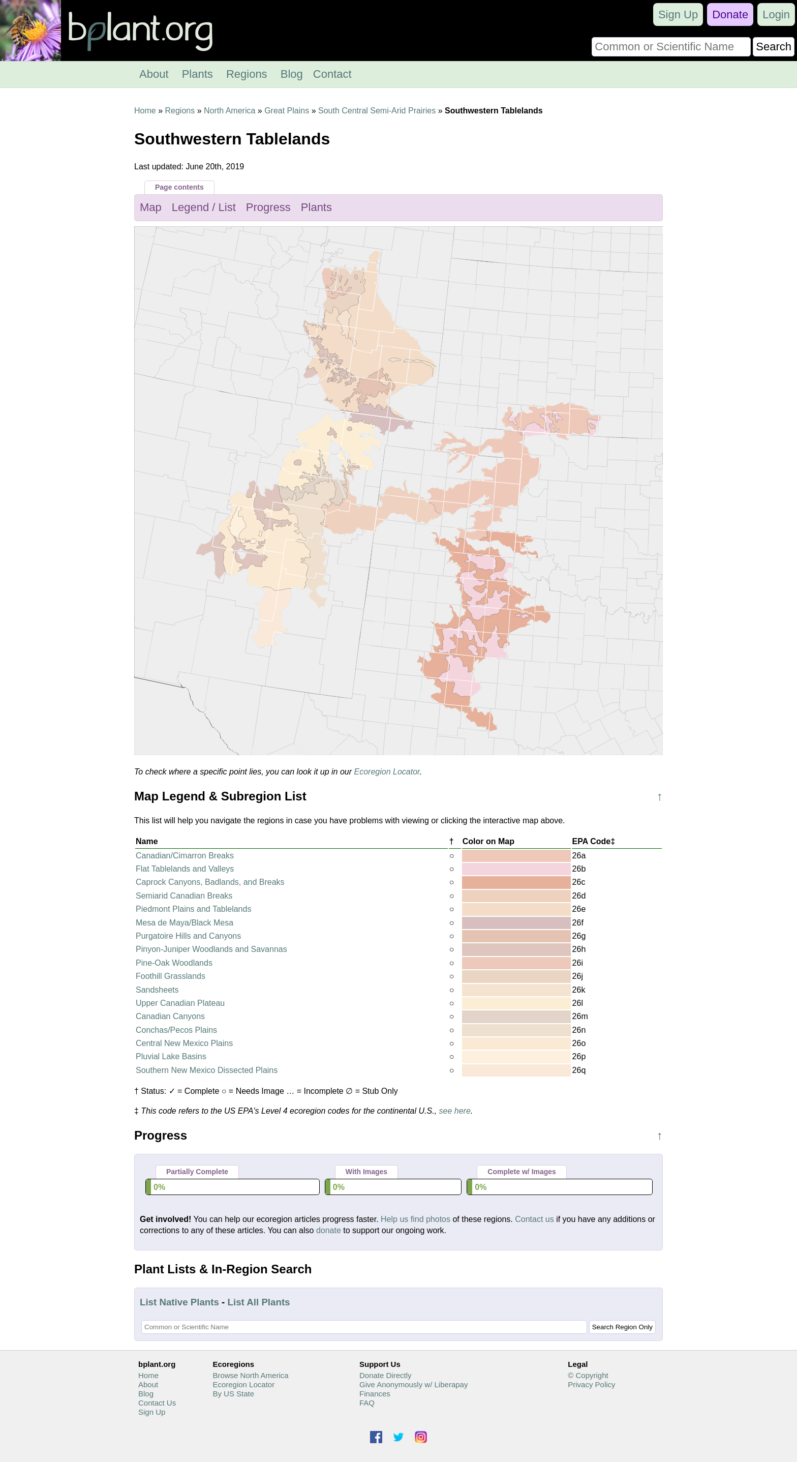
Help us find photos (415, 1219)
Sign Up (678, 14)
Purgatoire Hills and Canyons (188, 936)
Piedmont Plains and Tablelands (193, 909)
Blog (292, 74)
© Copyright (588, 1375)
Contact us (534, 1219)
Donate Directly (385, 1375)
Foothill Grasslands (170, 976)
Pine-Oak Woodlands (174, 963)
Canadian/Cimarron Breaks (185, 855)
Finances (374, 1393)
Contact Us (157, 1402)
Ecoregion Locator (387, 771)
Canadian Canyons (170, 1016)
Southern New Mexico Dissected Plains (207, 1070)
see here (455, 1111)
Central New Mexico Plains (184, 1043)
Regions (246, 74)
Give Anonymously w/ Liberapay (413, 1384)
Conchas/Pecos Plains (176, 1030)
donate (328, 1230)
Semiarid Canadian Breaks (184, 895)
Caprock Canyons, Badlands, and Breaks (210, 882)
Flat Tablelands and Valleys (185, 868)
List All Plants (259, 1302)
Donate (730, 14)
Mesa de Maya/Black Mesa (184, 922)
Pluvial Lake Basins (171, 1056)
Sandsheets (157, 990)
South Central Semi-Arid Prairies (377, 110)
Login (776, 14)
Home (145, 110)
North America (229, 110)
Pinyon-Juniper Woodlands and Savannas (211, 949)
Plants (197, 74)
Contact (332, 74)
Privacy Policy (591, 1384)
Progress (268, 207)
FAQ (367, 1402)
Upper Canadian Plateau (180, 1003)
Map (151, 207)
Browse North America (250, 1375)
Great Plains (286, 110)
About (154, 74)
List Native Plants (179, 1302)
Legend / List (204, 207)
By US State (233, 1393)
